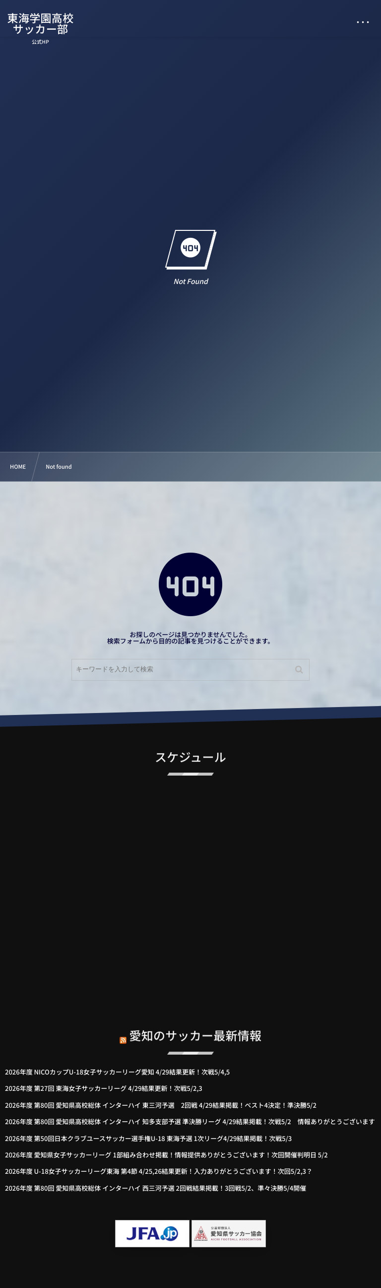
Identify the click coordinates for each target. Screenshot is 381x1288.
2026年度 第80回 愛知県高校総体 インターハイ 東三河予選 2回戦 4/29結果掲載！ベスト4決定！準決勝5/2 (161, 1105)
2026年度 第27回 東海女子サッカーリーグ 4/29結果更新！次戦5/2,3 (103, 1088)
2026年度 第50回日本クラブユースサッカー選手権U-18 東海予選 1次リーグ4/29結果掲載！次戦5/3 (148, 1138)
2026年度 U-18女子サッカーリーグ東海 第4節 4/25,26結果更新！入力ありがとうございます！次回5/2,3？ (159, 1171)
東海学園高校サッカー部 (40, 23)
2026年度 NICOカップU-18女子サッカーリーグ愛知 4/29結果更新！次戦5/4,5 (117, 1071)
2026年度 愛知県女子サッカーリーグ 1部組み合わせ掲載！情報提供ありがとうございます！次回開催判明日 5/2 (166, 1154)
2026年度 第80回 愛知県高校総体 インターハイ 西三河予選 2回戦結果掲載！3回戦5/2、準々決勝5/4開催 (155, 1188)
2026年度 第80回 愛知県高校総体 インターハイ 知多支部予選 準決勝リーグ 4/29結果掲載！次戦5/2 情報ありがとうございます (190, 1121)
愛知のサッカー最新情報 (195, 1026)
